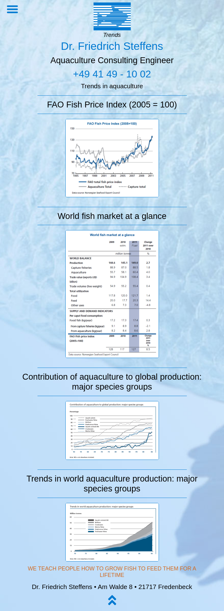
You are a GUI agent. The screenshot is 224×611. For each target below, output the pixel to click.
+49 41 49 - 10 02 (112, 74)
